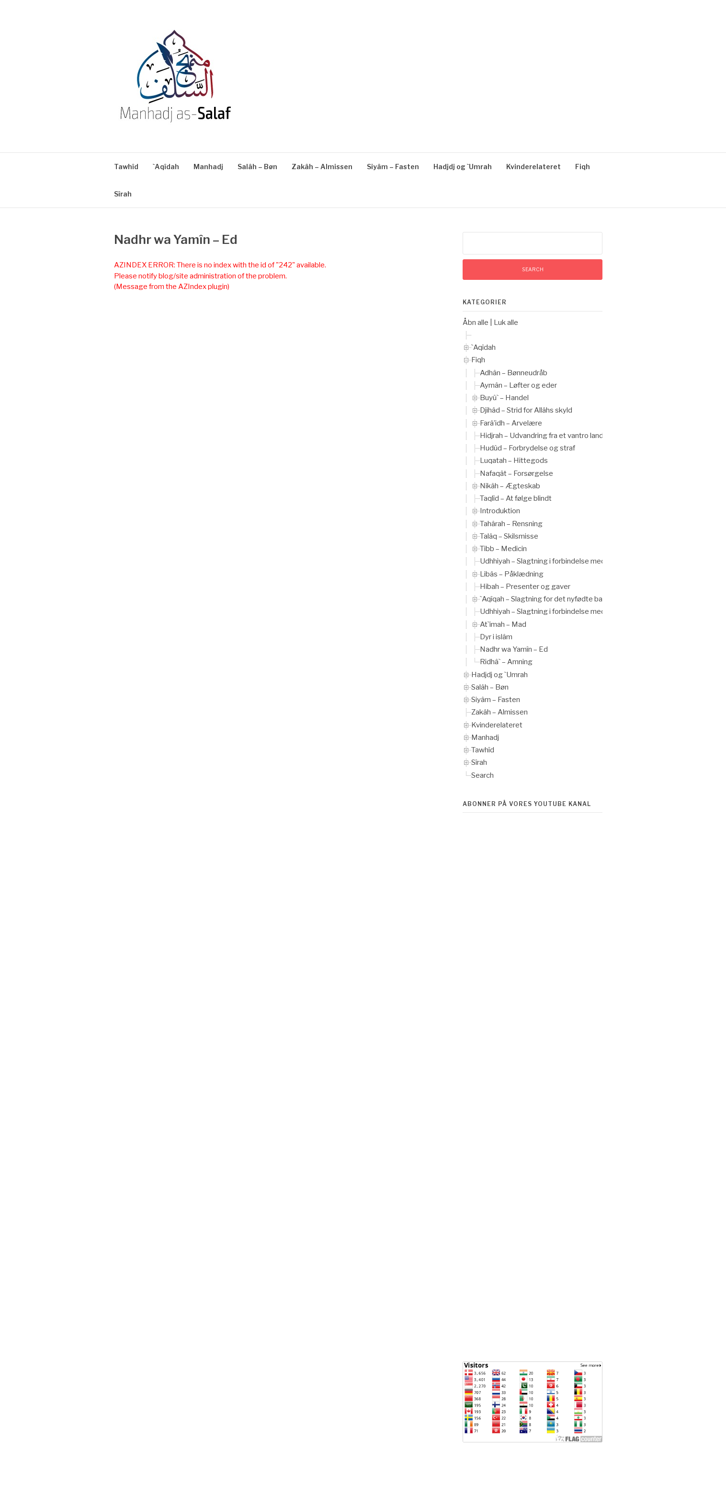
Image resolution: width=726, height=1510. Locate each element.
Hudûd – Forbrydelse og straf (527, 448)
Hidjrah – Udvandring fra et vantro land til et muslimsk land (573, 435)
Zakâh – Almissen (322, 166)
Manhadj (208, 166)
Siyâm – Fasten (393, 166)
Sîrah (123, 194)
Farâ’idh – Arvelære (511, 423)
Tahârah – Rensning (511, 523)
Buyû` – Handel (504, 397)
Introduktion (500, 511)
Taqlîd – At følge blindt (516, 498)
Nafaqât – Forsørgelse (516, 473)
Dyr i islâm (496, 637)
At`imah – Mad (503, 624)
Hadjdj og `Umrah (462, 166)
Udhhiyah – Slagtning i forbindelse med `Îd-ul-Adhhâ (563, 561)
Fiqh (582, 166)
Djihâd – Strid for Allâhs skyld (526, 410)
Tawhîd (126, 166)
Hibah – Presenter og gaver (525, 586)
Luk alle (506, 322)
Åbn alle (475, 322)
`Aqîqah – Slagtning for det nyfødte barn (544, 599)
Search (482, 775)
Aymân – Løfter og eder (518, 385)
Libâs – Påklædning (512, 574)
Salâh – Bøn (257, 166)
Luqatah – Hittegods (514, 460)
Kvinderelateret (533, 166)
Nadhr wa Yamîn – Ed (514, 649)
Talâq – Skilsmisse (509, 536)
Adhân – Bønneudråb (513, 373)
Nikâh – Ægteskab (510, 486)
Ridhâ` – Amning (506, 661)
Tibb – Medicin (503, 548)
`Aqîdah (166, 166)
